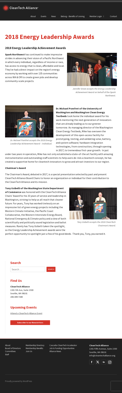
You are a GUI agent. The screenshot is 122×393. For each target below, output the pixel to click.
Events (43, 16)
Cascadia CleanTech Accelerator (63, 345)
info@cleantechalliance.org (102, 355)
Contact (113, 16)
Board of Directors (13, 348)
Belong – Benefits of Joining (73, 16)
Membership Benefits (34, 348)
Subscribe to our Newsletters (30, 323)
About (33, 16)
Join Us (29, 351)
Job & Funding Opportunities (61, 348)
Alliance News (55, 351)
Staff (7, 354)
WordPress (27, 381)
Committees (10, 351)
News (53, 16)
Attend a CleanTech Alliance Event (26, 313)
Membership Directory (35, 345)
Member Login (97, 16)
